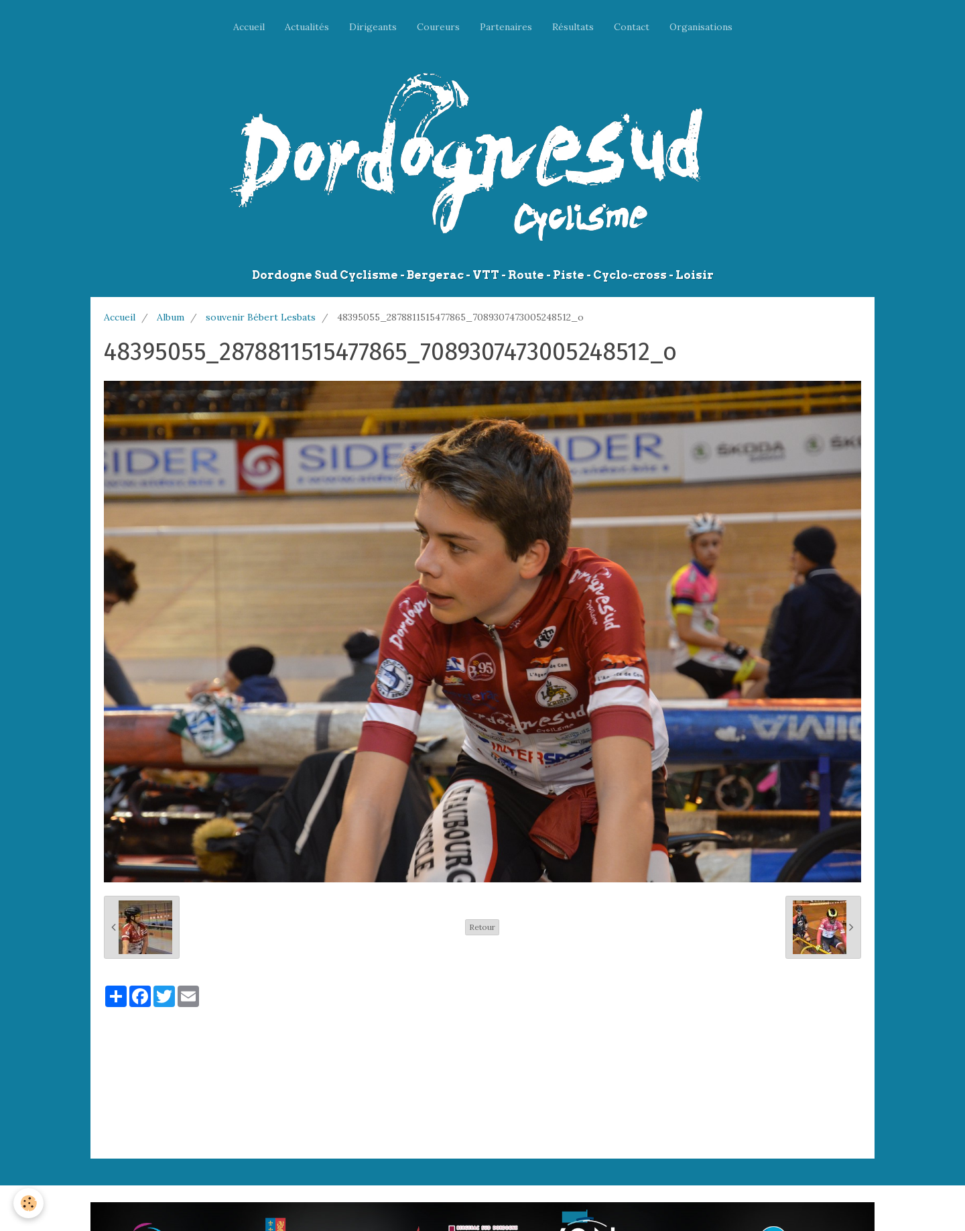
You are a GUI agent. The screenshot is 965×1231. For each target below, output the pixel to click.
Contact (631, 27)
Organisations (700, 27)
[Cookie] (28, 1203)
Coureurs (438, 27)
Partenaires (506, 27)
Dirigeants (373, 27)
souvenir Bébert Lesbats (261, 317)
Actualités (307, 27)
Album (170, 317)
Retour (482, 927)
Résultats (573, 27)
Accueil (249, 27)
